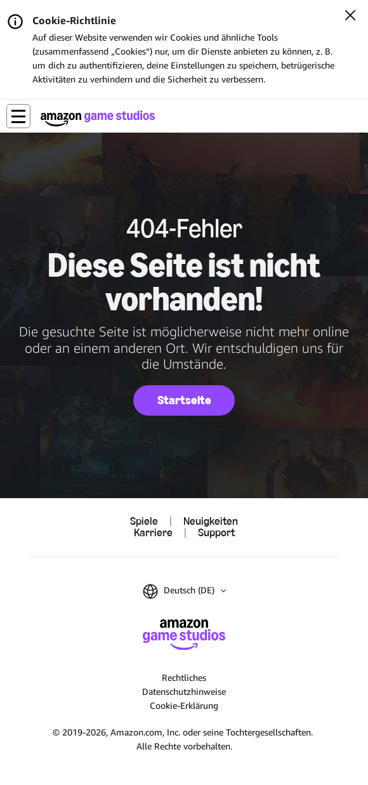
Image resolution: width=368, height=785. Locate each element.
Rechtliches (184, 677)
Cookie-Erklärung (184, 705)
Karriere (153, 533)
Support (216, 533)
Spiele (144, 521)
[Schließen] (350, 16)
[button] (18, 116)
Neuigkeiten (210, 521)
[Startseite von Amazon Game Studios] (98, 118)
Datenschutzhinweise (184, 691)
